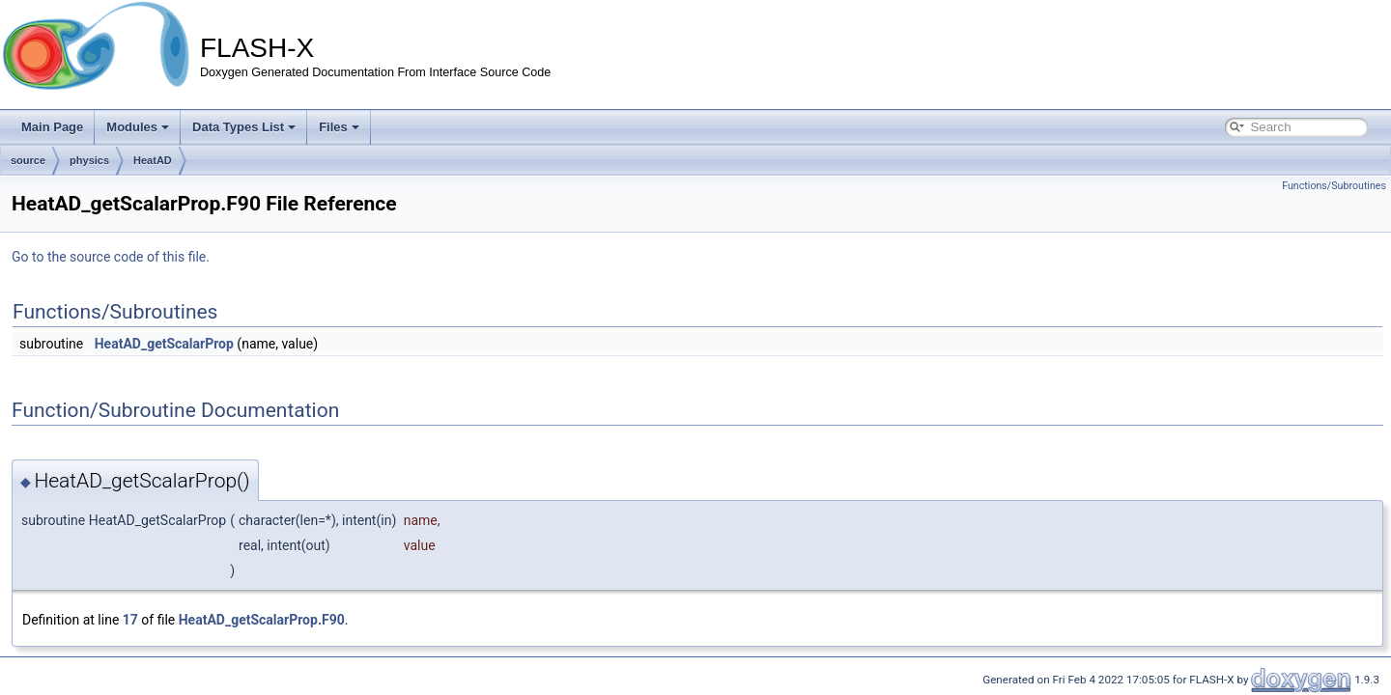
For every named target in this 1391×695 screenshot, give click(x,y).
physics (89, 160)
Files (339, 127)
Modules (137, 127)
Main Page (52, 127)
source (28, 160)
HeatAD (152, 160)
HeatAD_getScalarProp (164, 343)
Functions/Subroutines (1334, 186)
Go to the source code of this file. (111, 256)
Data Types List (244, 127)
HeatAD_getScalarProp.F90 (262, 619)
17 (130, 619)
